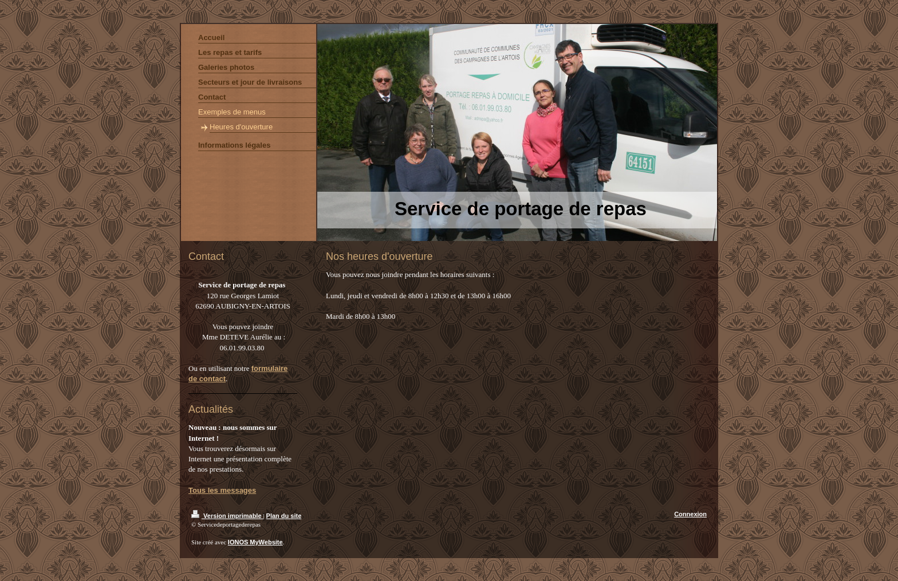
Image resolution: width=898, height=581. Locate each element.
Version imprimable (227, 515)
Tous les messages (222, 490)
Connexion (690, 514)
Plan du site (284, 515)
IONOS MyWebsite (255, 542)
